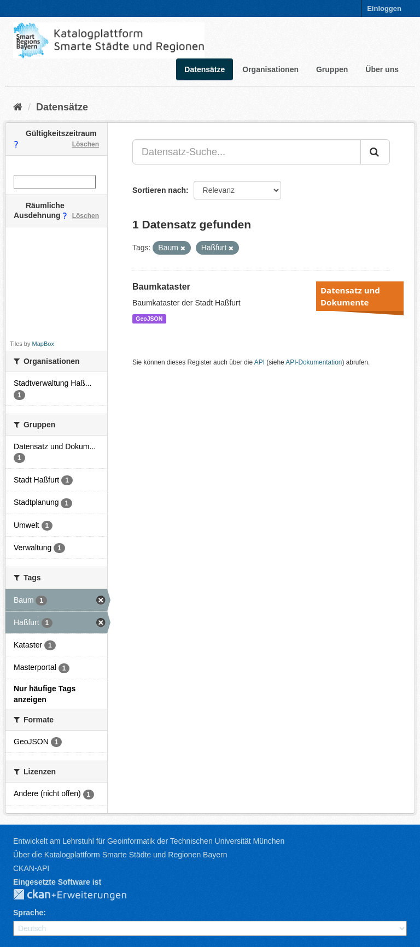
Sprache (28, 912)
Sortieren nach (159, 190)
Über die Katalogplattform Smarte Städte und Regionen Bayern (120, 854)
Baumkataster (161, 286)
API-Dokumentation (313, 362)
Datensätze (204, 69)
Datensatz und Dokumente (350, 296)
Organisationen (270, 69)
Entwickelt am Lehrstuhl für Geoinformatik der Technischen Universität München (148, 841)
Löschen (85, 144)
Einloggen (384, 8)
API (259, 362)
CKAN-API (31, 868)
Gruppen (332, 69)
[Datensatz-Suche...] (246, 151)
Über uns (382, 69)
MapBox (43, 343)
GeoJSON (149, 318)
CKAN (78, 895)
